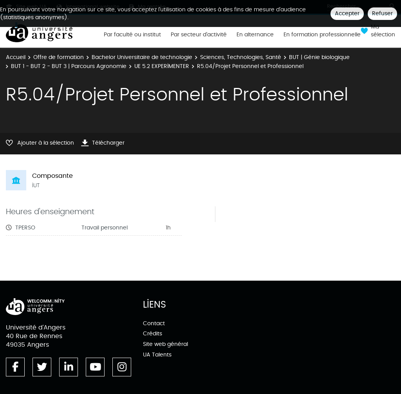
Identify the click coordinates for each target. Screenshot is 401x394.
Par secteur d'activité (199, 35)
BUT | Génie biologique (319, 57)
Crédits (152, 334)
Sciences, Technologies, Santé (240, 57)
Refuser (382, 13)
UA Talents (157, 355)
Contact (154, 323)
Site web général (165, 344)
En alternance (255, 35)
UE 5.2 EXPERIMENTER (161, 66)
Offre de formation (58, 57)
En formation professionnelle (322, 35)
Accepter (347, 13)
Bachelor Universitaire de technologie (142, 57)
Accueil (15, 57)
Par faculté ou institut (132, 35)
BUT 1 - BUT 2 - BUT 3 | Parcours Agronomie (68, 66)
